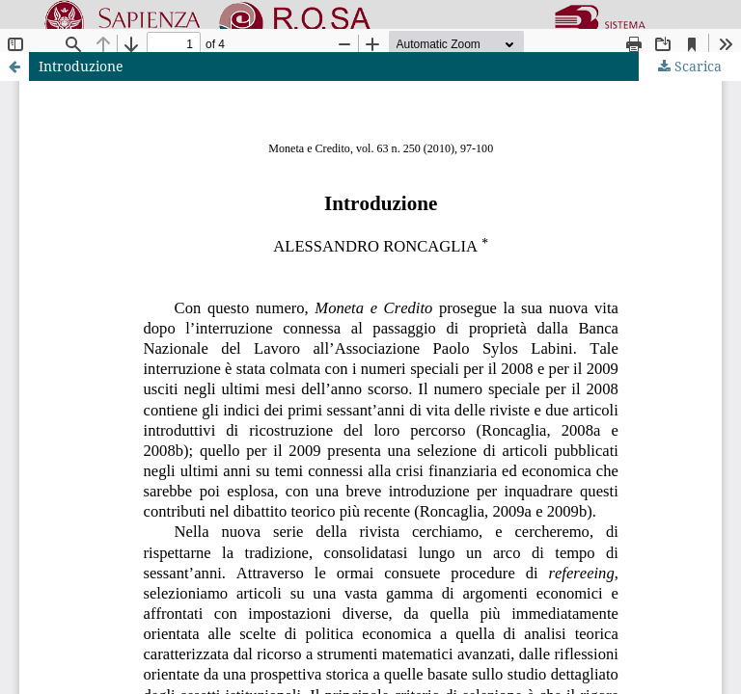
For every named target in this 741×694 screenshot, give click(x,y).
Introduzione (81, 66)
